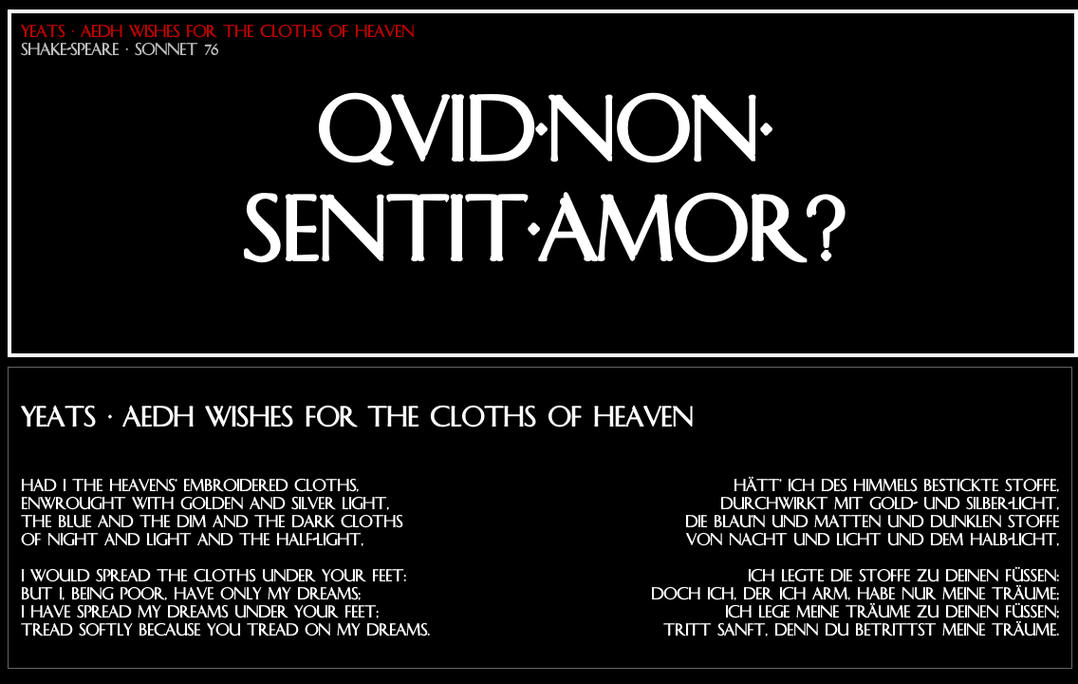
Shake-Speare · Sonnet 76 (119, 50)
